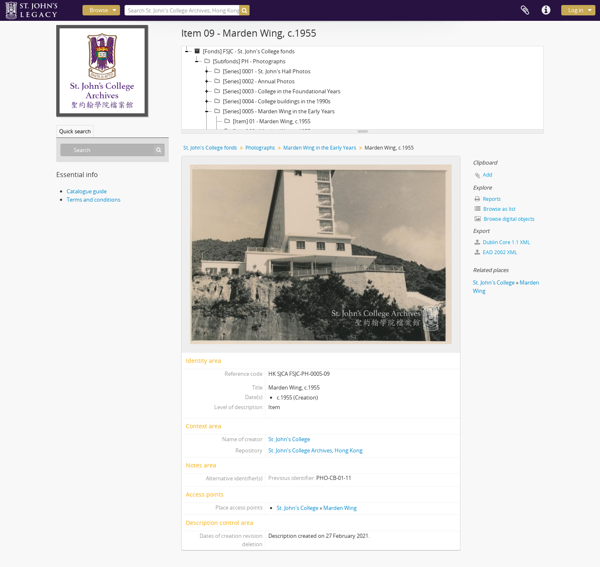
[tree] (362, 88)
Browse (99, 10)
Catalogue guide (87, 191)
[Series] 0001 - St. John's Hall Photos (261, 71)
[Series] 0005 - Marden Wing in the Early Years (273, 111)
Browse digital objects (505, 218)
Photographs (260, 147)
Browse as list (495, 208)
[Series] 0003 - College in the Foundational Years (276, 91)
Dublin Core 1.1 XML (502, 242)
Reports (488, 198)
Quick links (545, 10)
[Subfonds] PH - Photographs (243, 61)
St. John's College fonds (210, 147)
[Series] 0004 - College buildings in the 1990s (271, 101)
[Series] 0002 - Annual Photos (253, 81)
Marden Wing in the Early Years (319, 147)
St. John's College (289, 439)
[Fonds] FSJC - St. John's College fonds (243, 51)
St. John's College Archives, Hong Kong (315, 450)
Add (487, 174)
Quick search (75, 131)
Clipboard (525, 10)
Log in (575, 10)
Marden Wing (340, 508)
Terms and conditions (93, 199)
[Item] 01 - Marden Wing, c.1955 (266, 121)
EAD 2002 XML (496, 252)
